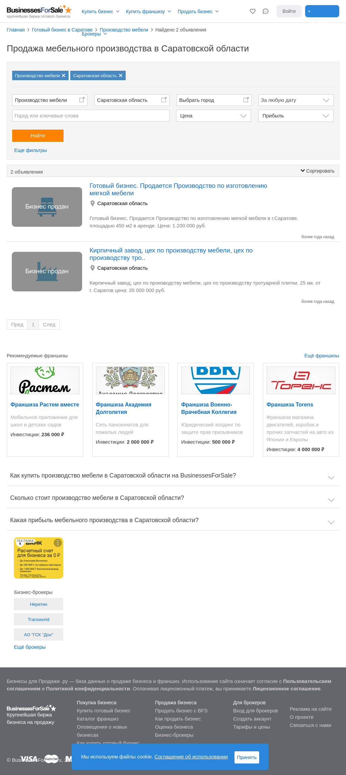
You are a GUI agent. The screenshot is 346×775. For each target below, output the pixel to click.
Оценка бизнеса (174, 727)
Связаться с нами (310, 725)
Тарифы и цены (251, 727)
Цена (186, 115)
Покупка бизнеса (96, 702)
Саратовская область (122, 100)
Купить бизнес (97, 11)
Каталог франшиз (97, 719)
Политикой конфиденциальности (88, 688)
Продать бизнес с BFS (181, 710)
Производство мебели (41, 100)
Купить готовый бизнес (103, 710)
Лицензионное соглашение (287, 688)
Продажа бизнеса (176, 702)
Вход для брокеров (255, 710)
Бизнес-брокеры (174, 735)
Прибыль (273, 115)
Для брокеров (249, 702)
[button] (252, 11)
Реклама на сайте (310, 709)
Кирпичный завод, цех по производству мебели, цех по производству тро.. (171, 254)
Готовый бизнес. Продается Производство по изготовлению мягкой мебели (178, 189)
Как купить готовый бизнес (108, 743)
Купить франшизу (145, 11)
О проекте (302, 717)
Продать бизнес (195, 11)
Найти (37, 135)
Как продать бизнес (178, 719)
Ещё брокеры (30, 647)
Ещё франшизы (321, 355)
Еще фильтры (30, 150)
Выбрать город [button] (196, 100)
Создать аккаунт (252, 719)
